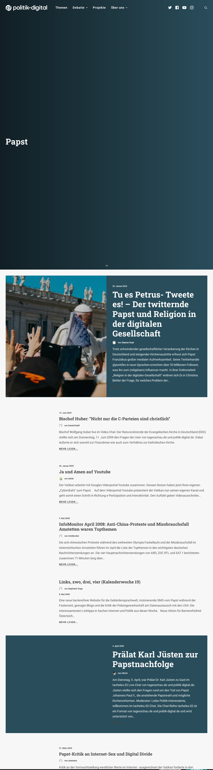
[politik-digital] (26, 8)
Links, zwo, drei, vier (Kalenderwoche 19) (99, 491)
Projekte (99, 7)
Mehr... (117, 296)
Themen (61, 7)
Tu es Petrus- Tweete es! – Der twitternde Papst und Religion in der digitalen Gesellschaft (154, 223)
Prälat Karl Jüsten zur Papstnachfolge (155, 568)
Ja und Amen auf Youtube (84, 381)
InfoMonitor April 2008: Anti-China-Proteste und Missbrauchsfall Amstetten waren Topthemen (124, 436)
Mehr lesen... (68, 358)
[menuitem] (61, 7)
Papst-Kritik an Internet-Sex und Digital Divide (105, 663)
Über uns (119, 7)
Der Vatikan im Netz (79, 721)
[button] (205, 7)
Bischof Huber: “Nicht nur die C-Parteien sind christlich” (114, 328)
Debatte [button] (80, 7)
